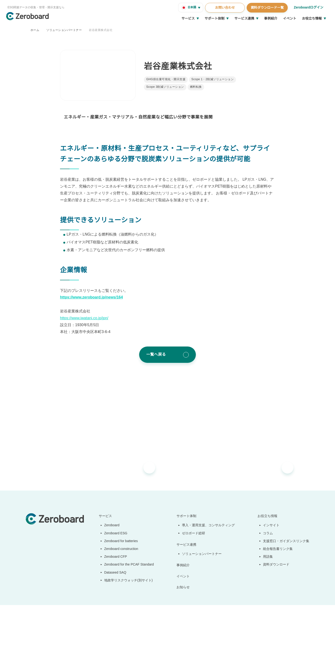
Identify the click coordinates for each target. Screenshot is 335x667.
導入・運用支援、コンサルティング (208, 525)
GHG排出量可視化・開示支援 (165, 79)
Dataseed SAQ (113, 572)
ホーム (34, 30)
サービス (188, 18)
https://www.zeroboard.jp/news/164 (94, 297)
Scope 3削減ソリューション (165, 87)
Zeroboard (110, 525)
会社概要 (264, 576)
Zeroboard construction (121, 548)
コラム (268, 533)
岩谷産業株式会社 (100, 30)
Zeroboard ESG (114, 533)
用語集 (268, 556)
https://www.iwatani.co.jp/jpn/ (87, 318)
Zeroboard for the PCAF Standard (128, 564)
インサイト (271, 525)
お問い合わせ (224, 7)
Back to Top (297, 628)
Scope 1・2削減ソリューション (212, 79)
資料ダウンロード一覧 (266, 7)
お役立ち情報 (312, 18)
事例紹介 (270, 18)
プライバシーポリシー (144, 658)
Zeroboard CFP (113, 556)
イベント (289, 18)
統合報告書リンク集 (278, 548)
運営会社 (31, 658)
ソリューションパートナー (64, 30)
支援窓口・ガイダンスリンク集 (286, 541)
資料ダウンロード (276, 564)
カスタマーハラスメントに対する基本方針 (99, 658)
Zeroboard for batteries (120, 541)
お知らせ (183, 587)
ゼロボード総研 (194, 533)
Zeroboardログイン (308, 7)
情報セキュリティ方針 (55, 658)
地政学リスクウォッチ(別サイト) (126, 580)
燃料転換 (196, 87)
